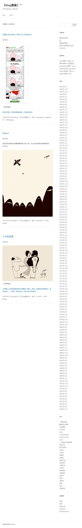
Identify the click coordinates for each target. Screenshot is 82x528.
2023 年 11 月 (63, 112)
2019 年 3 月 (63, 176)
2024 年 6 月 (63, 99)
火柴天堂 (62, 465)
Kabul (6, 133)
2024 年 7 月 (63, 97)
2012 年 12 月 (63, 250)
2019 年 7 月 (63, 168)
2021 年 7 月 (63, 150)
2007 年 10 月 (63, 386)
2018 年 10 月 (63, 186)
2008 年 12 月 (63, 350)
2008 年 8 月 (63, 360)
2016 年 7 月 (63, 219)
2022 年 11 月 (63, 125)
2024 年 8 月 (63, 94)
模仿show (62, 460)
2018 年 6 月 (63, 196)
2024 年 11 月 (63, 89)
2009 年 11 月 (63, 322)
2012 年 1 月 (63, 263)
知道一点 (71, 61)
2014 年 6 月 (63, 237)
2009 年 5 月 (63, 337)
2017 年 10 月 (63, 209)
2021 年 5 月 (63, 155)
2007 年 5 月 (63, 399)
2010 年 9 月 (63, 296)
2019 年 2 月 (63, 178)
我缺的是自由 (63, 43)
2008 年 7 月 (63, 363)
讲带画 (61, 481)
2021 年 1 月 (63, 163)
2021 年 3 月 (63, 158)
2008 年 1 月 (63, 378)
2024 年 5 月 (63, 102)
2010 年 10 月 (63, 294)
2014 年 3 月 (63, 245)
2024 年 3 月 (63, 107)
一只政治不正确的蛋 (65, 442)
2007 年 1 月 (63, 409)
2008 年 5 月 (63, 368)
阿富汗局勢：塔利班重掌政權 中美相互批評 (17, 112)
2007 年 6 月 (63, 396)
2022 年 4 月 (63, 135)
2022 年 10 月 (63, 127)
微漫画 (61, 455)
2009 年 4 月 (63, 340)
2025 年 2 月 (63, 86)
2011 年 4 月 (63, 278)
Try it (73, 66)
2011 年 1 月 (63, 286)
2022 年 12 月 (63, 122)
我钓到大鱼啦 (63, 38)
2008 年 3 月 (63, 373)
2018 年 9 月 (63, 189)
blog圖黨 (25, 117)
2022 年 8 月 (63, 130)
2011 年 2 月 (63, 283)
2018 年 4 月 (63, 202)
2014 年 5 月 (63, 240)
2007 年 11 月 (63, 383)
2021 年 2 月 (63, 161)
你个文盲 (62, 48)
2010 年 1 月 (63, 317)
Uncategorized (64, 434)
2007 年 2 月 (63, 406)
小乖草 (61, 452)
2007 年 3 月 (63, 404)
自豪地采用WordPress (9, 524)
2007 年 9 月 (63, 388)
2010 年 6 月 (63, 304)
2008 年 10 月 (63, 355)
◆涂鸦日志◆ (63, 424)
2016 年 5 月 (63, 225)
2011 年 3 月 (63, 281)
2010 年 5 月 (63, 306)
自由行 (61, 475)
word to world (63, 437)
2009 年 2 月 (63, 345)
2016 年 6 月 (63, 222)
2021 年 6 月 (63, 153)
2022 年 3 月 (63, 138)
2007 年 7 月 (63, 393)
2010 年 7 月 (63, 301)
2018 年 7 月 (63, 194)
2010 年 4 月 (63, 309)
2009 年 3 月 (63, 342)
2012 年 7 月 (63, 255)
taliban (47, 117)
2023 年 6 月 (63, 117)
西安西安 (71, 63)
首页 (4, 15)
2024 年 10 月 (63, 91)
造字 (60, 486)
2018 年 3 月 (63, 204)
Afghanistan (40, 117)
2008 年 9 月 (63, 358)
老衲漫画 (62, 470)
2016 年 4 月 (63, 227)
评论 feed (62, 509)
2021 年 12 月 (63, 145)
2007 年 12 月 (63, 381)
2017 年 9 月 (63, 212)
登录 (60, 504)
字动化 (61, 450)
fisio (60, 61)
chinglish (62, 429)
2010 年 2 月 (63, 314)
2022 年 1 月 (63, 143)
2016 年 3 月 (63, 230)
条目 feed (62, 506)
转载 (60, 483)
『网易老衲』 (63, 422)
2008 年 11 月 (63, 353)
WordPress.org (64, 511)
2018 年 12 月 (63, 181)
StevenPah (62, 66)
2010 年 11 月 (63, 291)
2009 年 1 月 (63, 347)
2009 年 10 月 (63, 324)
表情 (60, 478)
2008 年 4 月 (63, 370)
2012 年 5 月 (63, 258)
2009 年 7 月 (63, 332)
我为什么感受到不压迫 (66, 45)
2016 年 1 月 (63, 235)
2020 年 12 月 (63, 166)
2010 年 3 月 (63, 312)
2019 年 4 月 (63, 173)
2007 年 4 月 (63, 401)
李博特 (61, 457)
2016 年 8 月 (63, 217)
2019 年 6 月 (63, 171)
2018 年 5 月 (63, 199)
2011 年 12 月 (63, 266)
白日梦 (61, 468)
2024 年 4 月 (63, 104)
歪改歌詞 (62, 463)
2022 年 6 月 (63, 132)
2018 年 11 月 (63, 184)
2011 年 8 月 (63, 273)
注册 (60, 501)
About (11, 15)
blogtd (12, 120)
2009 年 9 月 (63, 327)
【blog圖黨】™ (12, 5)
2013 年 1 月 (63, 248)
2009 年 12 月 (63, 319)
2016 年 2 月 (63, 232)
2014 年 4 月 (63, 242)
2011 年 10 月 (63, 268)
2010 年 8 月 (63, 299)
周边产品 (62, 445)
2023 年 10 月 (63, 114)
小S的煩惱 (8, 236)
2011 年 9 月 (63, 271)
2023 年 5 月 (63, 120)
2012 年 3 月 (63, 260)
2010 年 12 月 (63, 289)
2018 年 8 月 (63, 191)
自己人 (72, 71)
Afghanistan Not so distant (17, 34)
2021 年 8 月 (63, 148)
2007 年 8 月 (63, 391)
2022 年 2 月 (63, 140)
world (61, 440)
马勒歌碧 (62, 488)
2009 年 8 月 (63, 329)
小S (37, 296)
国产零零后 (62, 447)
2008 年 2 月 (63, 376)
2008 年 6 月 (63, 365)
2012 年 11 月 (63, 253)
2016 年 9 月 (63, 214)
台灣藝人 (6, 289)
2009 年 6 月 (63, 335)
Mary (61, 432)
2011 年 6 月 (63, 276)
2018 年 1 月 (63, 207)
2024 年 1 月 (63, 109)
